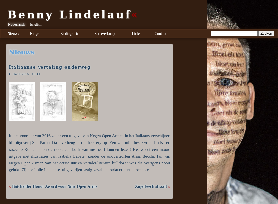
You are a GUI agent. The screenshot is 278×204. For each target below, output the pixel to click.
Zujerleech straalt (151, 186)
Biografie (37, 33)
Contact (160, 33)
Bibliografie (69, 33)
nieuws (21, 52)
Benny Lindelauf (70, 15)
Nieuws (13, 33)
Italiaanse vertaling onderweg (49, 67)
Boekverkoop (104, 33)
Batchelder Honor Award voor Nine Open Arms (54, 186)
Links (136, 33)
